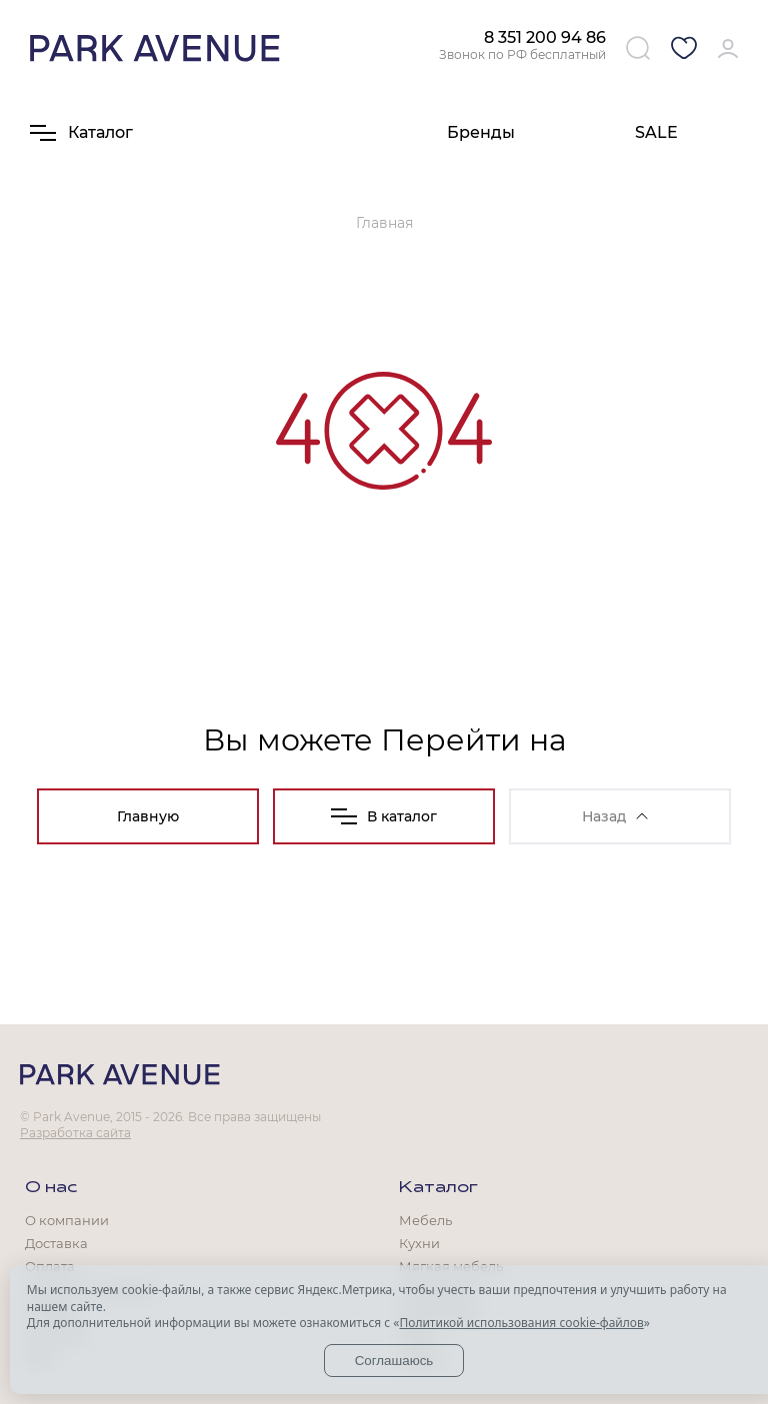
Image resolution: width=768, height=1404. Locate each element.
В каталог (384, 816)
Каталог (438, 1188)
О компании (67, 1220)
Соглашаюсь (394, 1360)
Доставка (56, 1243)
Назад (615, 816)
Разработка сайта (75, 1132)
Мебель (425, 1220)
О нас (51, 1188)
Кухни (419, 1243)
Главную (148, 816)
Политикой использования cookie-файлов (521, 1322)
